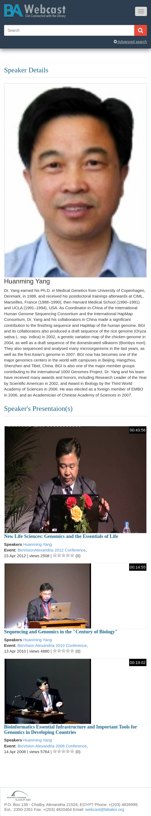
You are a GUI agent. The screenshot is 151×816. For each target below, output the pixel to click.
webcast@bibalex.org (104, 809)
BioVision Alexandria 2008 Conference (52, 746)
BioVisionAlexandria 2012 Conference (52, 550)
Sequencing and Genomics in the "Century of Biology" (61, 631)
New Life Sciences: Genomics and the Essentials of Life (61, 536)
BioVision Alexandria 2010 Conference (52, 645)
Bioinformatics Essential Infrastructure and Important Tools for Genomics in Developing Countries (70, 729)
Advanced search (130, 42)
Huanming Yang (37, 544)
